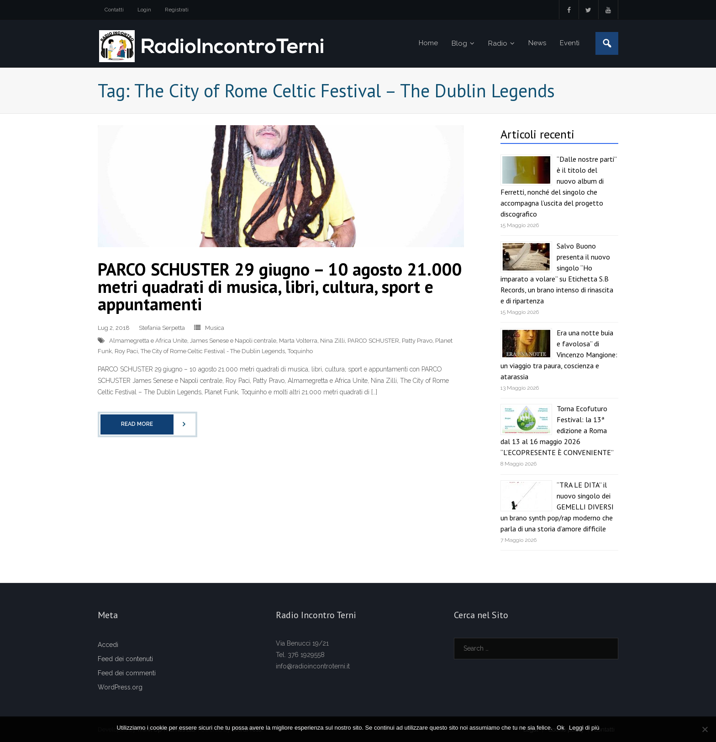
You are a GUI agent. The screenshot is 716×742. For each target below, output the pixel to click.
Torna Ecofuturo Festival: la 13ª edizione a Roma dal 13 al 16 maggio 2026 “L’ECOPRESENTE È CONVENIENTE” (557, 430)
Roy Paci (126, 351)
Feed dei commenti (127, 673)
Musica (214, 327)
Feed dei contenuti (125, 658)
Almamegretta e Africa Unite (148, 340)
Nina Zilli (332, 340)
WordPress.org (120, 687)
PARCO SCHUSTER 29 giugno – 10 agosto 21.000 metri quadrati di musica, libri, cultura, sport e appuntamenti (280, 286)
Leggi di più (584, 727)
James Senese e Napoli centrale (233, 340)
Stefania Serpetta (162, 327)
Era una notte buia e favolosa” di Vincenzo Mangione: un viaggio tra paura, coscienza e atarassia (558, 354)
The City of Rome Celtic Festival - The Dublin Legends (213, 351)
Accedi (108, 644)
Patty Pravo (417, 340)
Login (144, 9)
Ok (560, 727)
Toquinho (300, 351)
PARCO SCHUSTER (373, 340)
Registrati (177, 9)
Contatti (114, 9)
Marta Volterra (298, 340)
